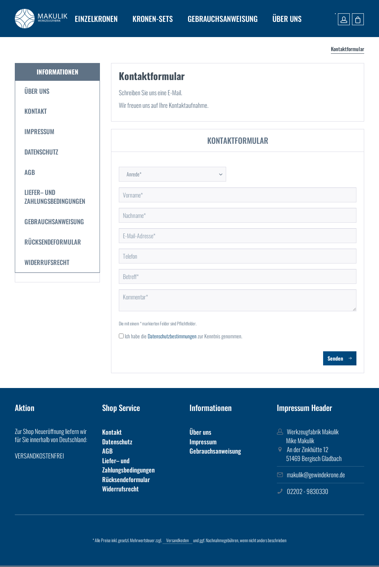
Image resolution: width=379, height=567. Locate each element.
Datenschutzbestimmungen (172, 336)
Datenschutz (41, 151)
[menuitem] (96, 18)
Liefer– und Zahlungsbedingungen (54, 197)
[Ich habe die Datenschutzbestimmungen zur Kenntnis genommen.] (121, 336)
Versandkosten (177, 540)
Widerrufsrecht (46, 262)
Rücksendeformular (52, 241)
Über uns (36, 91)
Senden (340, 357)
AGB (29, 172)
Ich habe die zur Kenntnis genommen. (183, 336)
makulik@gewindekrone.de (316, 474)
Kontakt (35, 111)
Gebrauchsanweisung (54, 221)
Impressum (39, 131)
